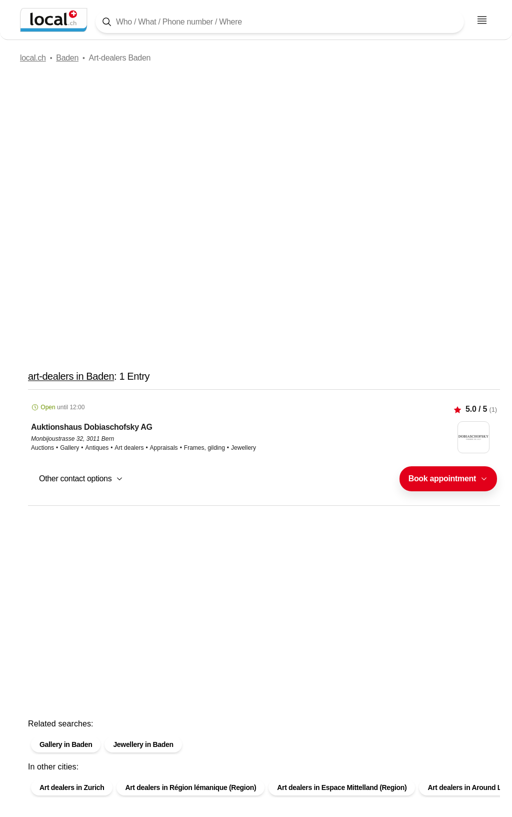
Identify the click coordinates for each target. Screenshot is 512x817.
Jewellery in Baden (143, 744)
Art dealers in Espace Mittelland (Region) (341, 787)
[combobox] (448, 478)
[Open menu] (482, 20)
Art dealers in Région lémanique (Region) (190, 787)
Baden (67, 58)
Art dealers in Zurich (72, 787)
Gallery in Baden (66, 744)
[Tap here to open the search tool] (280, 22)
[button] (264, 447)
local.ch (33, 58)
